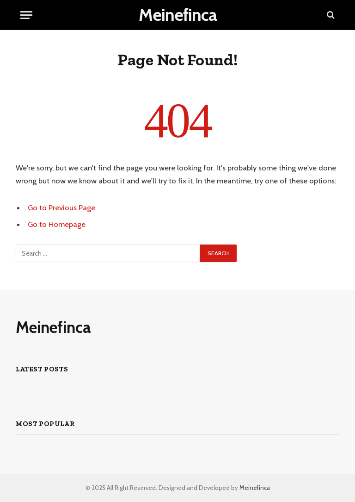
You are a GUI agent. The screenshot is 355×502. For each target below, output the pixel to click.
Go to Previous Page (61, 207)
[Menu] (26, 15)
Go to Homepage (57, 224)
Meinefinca (254, 487)
